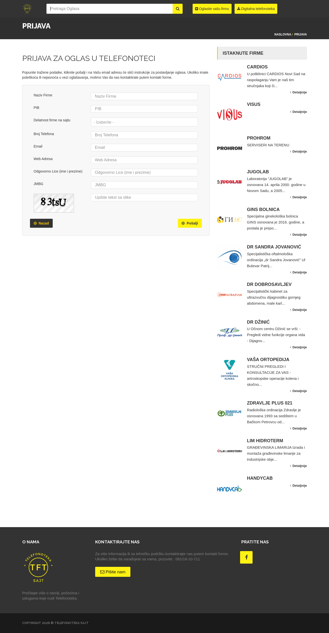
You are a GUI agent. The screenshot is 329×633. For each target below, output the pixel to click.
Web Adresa (43, 159)
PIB (36, 108)
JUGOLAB (258, 171)
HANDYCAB (260, 478)
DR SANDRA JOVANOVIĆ (274, 246)
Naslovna (282, 34)
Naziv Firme (43, 95)
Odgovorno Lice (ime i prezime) (58, 171)
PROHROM (259, 138)
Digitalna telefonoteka (256, 9)
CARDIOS (257, 66)
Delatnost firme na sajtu (52, 120)
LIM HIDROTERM (265, 440)
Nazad (41, 223)
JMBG (38, 184)
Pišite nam (112, 572)
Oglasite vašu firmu (212, 9)
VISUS (254, 104)
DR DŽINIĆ (258, 322)
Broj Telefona (44, 134)
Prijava (300, 34)
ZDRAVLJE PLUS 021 (270, 403)
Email (38, 146)
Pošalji (190, 223)
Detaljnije (298, 92)
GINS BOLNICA (263, 209)
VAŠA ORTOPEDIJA (268, 359)
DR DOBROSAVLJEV (269, 284)
